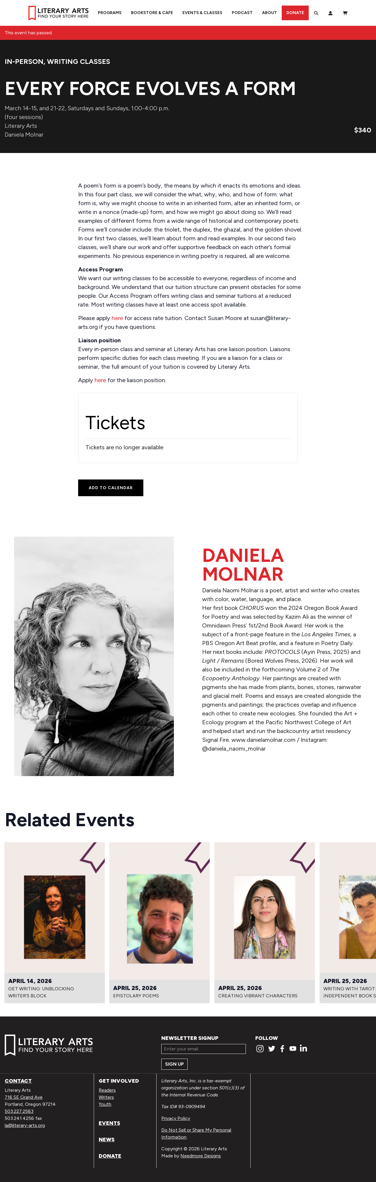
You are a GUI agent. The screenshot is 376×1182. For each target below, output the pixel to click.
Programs (110, 12)
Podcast (242, 12)
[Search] (316, 13)
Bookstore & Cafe (152, 12)
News (107, 1139)
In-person (24, 61)
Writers (106, 1097)
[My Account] (330, 13)
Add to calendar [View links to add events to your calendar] (111, 487)
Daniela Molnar (24, 134)
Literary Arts (21, 125)
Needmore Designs (200, 1156)
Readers (107, 1090)
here (117, 318)
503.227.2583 (19, 1111)
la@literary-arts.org (25, 1125)
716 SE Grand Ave (24, 1097)
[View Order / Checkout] (345, 13)
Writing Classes (78, 61)
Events (109, 1123)
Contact (18, 1081)
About (269, 12)
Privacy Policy (175, 1118)
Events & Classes (202, 12)
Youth (105, 1104)
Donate (295, 12)
